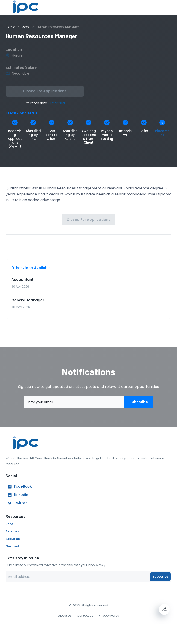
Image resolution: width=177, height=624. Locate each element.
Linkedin (17, 495)
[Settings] (164, 609)
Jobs (26, 26)
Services (12, 531)
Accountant (22, 279)
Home (10, 26)
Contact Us (85, 615)
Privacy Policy (109, 615)
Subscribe (138, 402)
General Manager (27, 300)
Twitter (16, 503)
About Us (13, 539)
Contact (12, 546)
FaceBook (19, 487)
